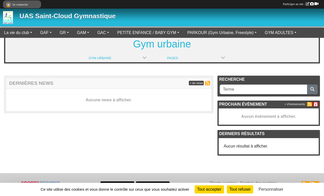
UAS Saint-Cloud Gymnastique (67, 16)
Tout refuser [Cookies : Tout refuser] (240, 189)
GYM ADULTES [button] (279, 32)
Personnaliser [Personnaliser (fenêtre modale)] (271, 189)
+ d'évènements (295, 104)
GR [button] (63, 32)
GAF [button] (44, 32)
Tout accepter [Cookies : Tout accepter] (209, 189)
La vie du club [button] (16, 32)
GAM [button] (81, 32)
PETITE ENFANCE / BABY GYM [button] (146, 32)
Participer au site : (300, 4)
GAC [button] (101, 32)
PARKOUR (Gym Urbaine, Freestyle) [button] (220, 32)
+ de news (196, 83)
